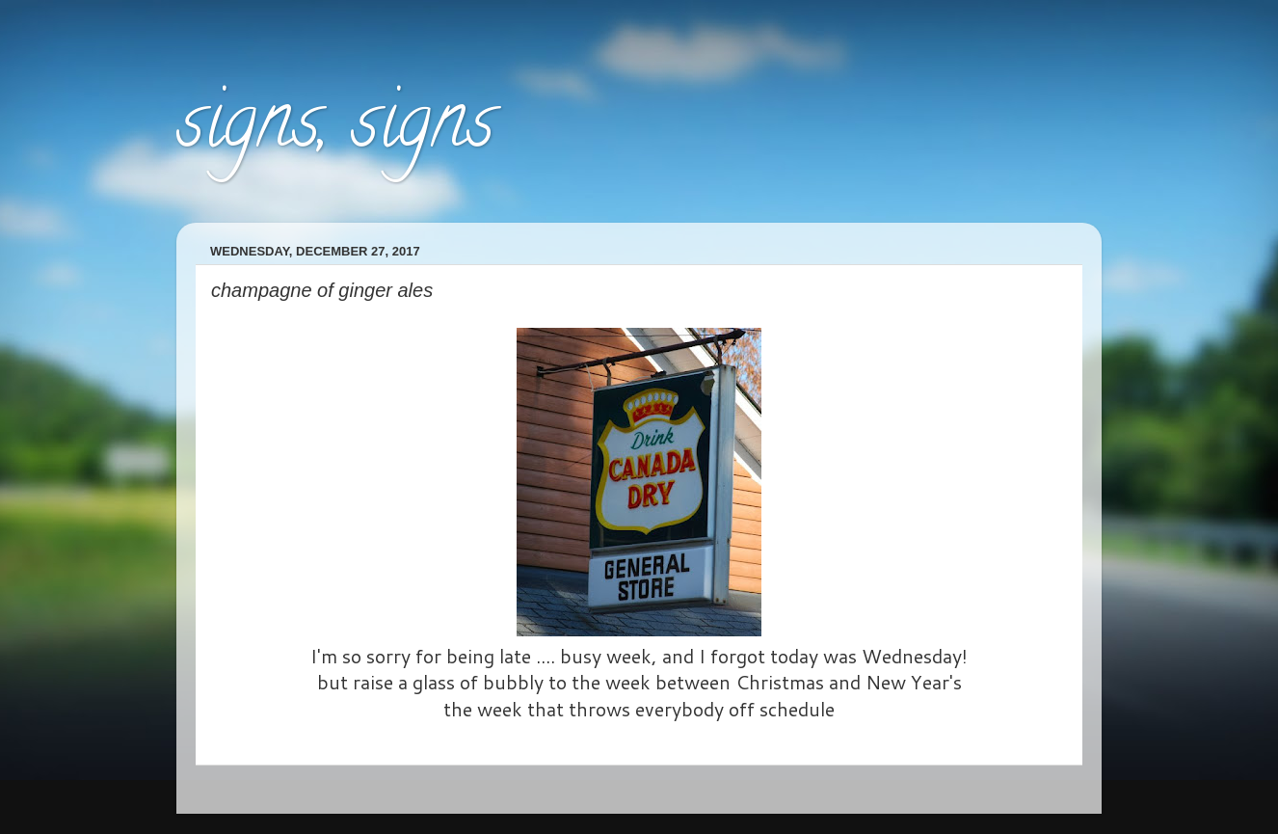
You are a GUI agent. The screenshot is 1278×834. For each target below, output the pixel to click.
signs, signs (335, 129)
